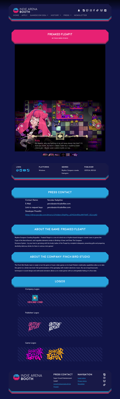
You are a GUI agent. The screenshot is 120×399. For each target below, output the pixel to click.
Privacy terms (82, 381)
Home (16, 15)
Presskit (56, 387)
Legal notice (82, 378)
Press (67, 15)
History (55, 15)
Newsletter (80, 15)
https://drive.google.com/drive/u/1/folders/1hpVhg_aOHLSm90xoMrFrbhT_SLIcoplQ (61, 215)
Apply (24, 15)
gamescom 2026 (38, 15)
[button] (21, 125)
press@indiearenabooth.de (62, 384)
